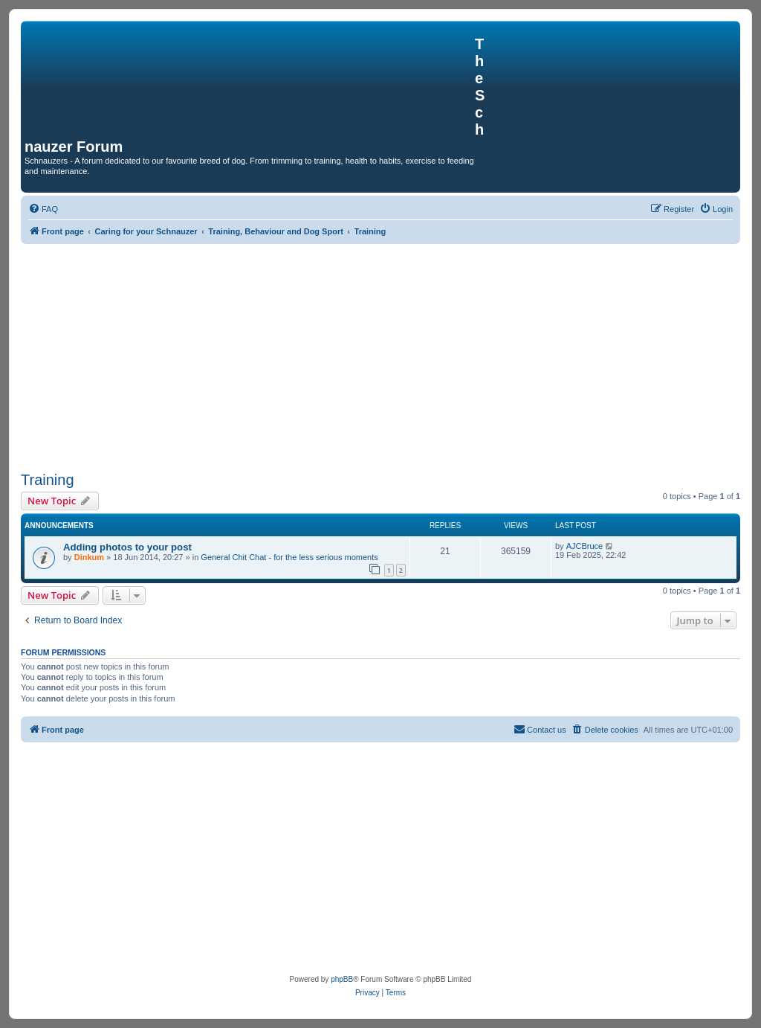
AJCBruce (584, 546)
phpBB (342, 979)
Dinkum (89, 557)
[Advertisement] (380, 355)
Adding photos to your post (127, 547)
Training (47, 480)
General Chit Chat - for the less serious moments (289, 557)
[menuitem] (43, 209)
